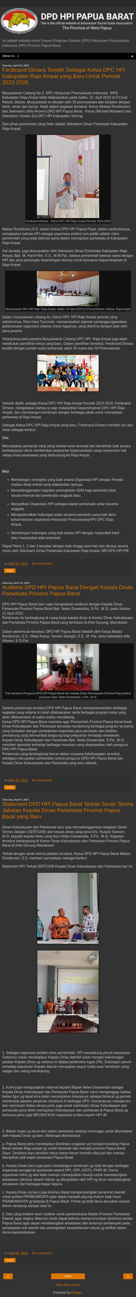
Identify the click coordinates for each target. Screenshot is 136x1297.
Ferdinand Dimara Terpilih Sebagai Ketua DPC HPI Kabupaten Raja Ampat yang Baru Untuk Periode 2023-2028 (63, 76)
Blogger (76, 1292)
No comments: (42, 563)
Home (68, 1276)
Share (9, 570)
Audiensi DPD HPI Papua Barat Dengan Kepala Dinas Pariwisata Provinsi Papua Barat (67, 590)
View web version (68, 1285)
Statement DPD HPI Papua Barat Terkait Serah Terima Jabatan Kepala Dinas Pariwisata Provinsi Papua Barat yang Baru (68, 810)
